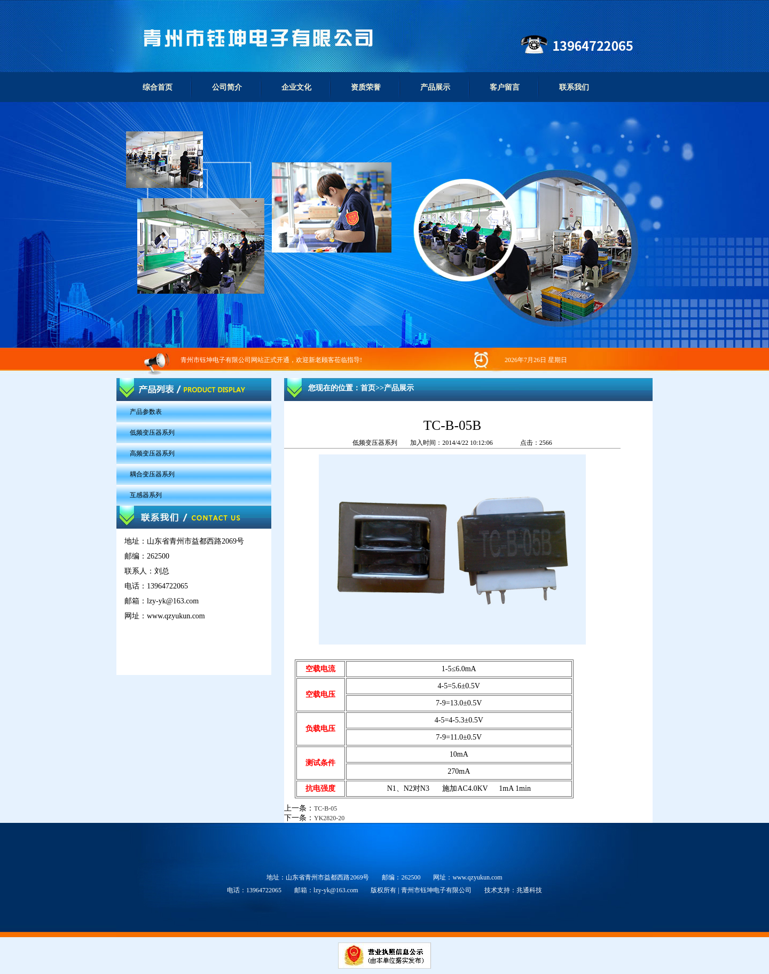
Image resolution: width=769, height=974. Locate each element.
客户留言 (505, 87)
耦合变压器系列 (152, 474)
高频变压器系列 (152, 453)
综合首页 (157, 87)
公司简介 (227, 87)
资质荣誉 (366, 87)
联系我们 (574, 87)
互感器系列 (146, 495)
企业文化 (296, 87)
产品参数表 (146, 411)
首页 (367, 388)
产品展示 (435, 87)
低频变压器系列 (152, 432)
